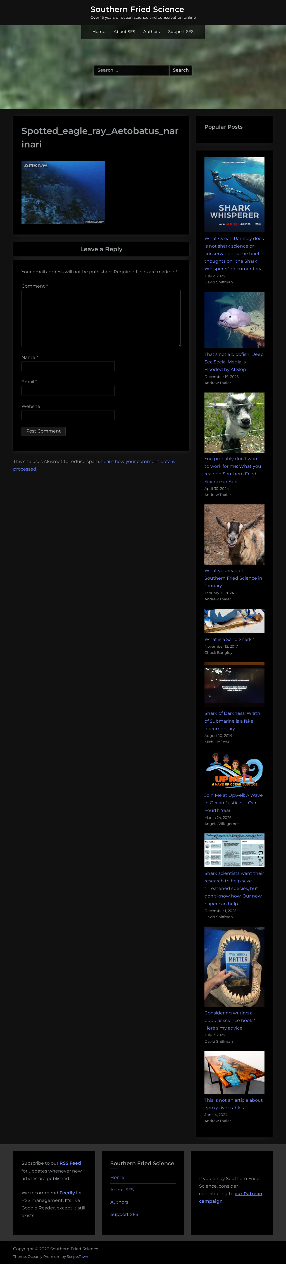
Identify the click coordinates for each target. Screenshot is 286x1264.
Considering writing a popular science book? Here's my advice (229, 1020)
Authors (151, 31)
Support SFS (181, 31)
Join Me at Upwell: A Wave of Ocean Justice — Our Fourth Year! (233, 803)
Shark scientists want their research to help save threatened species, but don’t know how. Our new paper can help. (234, 888)
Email (29, 381)
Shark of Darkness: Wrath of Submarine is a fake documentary (232, 721)
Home (98, 31)
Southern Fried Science (137, 9)
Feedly (67, 1192)
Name (30, 357)
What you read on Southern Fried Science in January (233, 578)
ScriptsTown (77, 1256)
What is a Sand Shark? (229, 639)
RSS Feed (70, 1163)
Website (31, 406)
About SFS (124, 31)
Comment (35, 286)
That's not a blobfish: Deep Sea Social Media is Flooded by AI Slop (234, 362)
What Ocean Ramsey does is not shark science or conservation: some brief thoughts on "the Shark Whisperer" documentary (234, 254)
